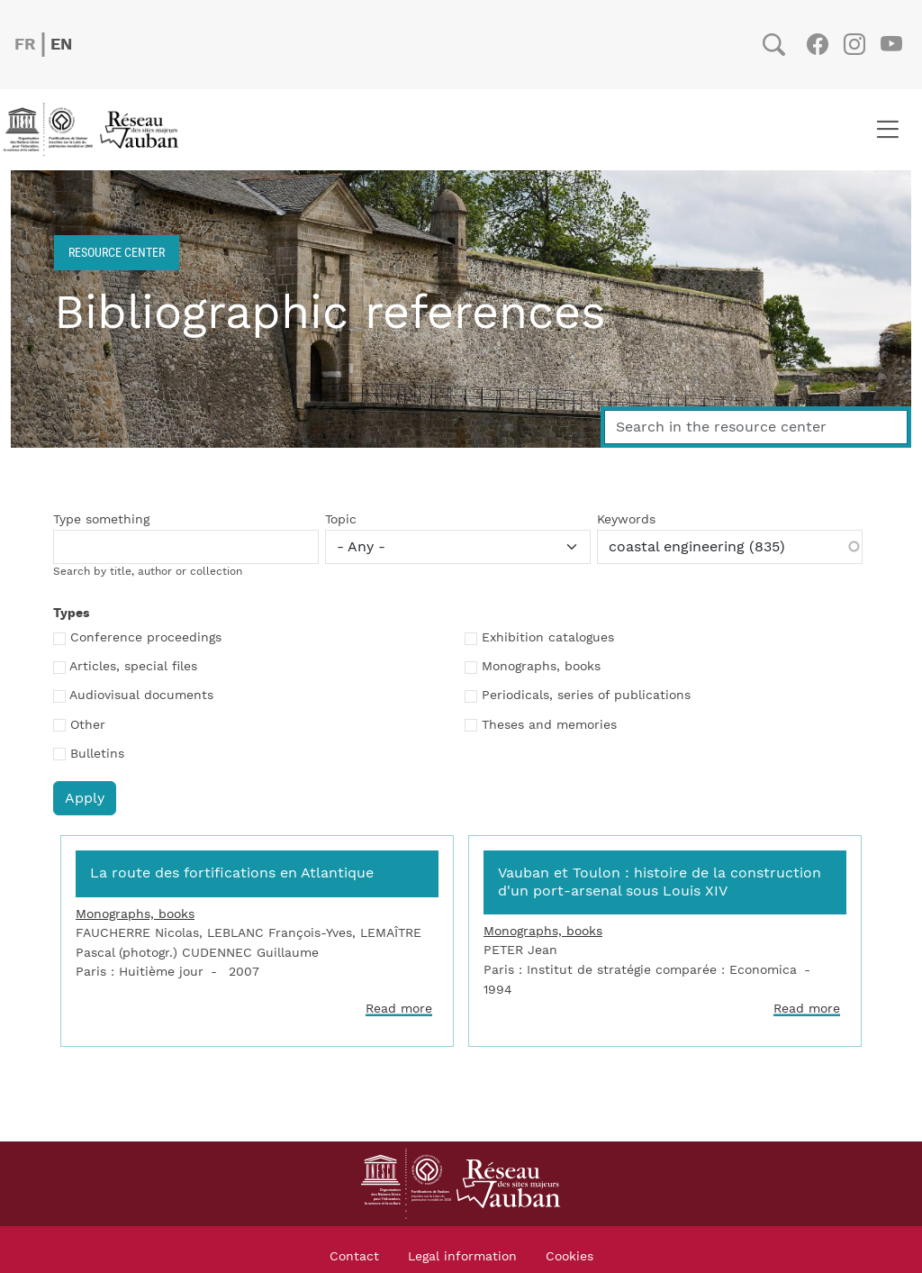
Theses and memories (549, 725)
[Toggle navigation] (887, 129)
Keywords (626, 520)
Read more (399, 1008)
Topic (341, 520)
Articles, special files (133, 666)
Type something (101, 520)
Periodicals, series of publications (586, 695)
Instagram (854, 44)
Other (87, 725)
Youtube (891, 44)
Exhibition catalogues (548, 638)
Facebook (817, 44)
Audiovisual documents (141, 695)
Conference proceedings (145, 638)
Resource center (116, 251)
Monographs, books (541, 666)
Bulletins (97, 754)
